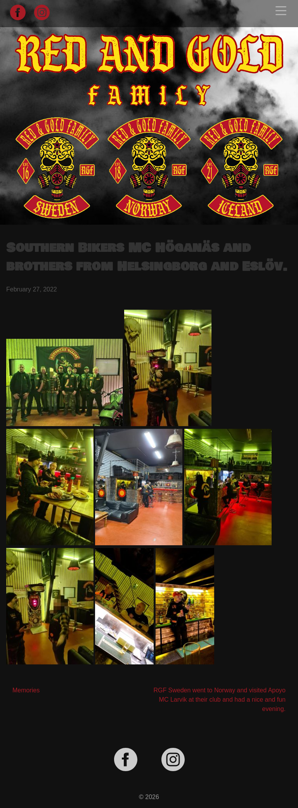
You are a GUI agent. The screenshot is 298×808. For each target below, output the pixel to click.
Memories (26, 690)
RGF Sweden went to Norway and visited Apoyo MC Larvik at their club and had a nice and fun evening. (219, 699)
